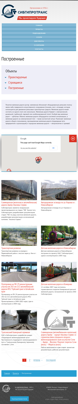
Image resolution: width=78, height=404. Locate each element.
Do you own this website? (28, 148)
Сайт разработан (57, 397)
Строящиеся (15, 83)
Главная (7, 374)
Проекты (16, 374)
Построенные (16, 88)
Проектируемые (17, 77)
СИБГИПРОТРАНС (22, 387)
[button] (38, 161)
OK (53, 148)
